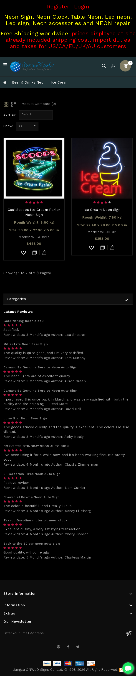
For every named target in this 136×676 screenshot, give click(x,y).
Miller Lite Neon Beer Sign (25, 344)
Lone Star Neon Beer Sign (25, 418)
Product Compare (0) (38, 104)
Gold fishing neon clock (23, 321)
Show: (8, 126)
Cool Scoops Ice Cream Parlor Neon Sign (34, 212)
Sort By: (9, 114)
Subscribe (128, 633)
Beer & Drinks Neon (28, 82)
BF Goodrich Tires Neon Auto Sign (32, 474)
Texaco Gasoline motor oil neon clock (35, 520)
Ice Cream (60, 82)
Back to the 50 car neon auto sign (31, 543)
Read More (58, 404)
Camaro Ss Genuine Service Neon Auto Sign (40, 367)
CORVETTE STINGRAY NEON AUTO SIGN (36, 446)
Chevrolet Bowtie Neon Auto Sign (31, 497)
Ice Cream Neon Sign (102, 210)
